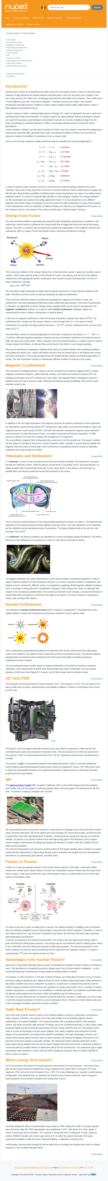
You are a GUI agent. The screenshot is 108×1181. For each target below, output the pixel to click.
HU (79, 1168)
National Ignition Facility (20, 785)
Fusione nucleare (28, 33)
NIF (8, 55)
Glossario (10, 76)
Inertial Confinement (14, 50)
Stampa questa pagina (15, 74)
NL (84, 1168)
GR (76, 1168)
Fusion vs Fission (13, 58)
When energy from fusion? (17, 66)
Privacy (17, 1168)
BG (59, 1168)
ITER (21, 763)
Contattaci (26, 1168)
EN (65, 1168)
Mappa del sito (36, 1168)
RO (92, 1168)
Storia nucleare (33, 24)
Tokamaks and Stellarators (17, 48)
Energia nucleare (74, 18)
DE (62, 1168)
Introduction (11, 40)
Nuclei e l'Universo (55, 18)
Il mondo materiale (21, 18)
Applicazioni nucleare (14, 24)
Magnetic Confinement (15, 45)
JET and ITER (12, 53)
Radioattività (38, 18)
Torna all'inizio (97, 216)
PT (89, 1168)
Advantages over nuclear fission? (20, 61)
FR (73, 1168)
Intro (7, 18)
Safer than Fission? (14, 63)
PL (86, 1168)
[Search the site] (69, 7)
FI (71, 1168)
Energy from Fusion (14, 42)
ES (68, 1168)
